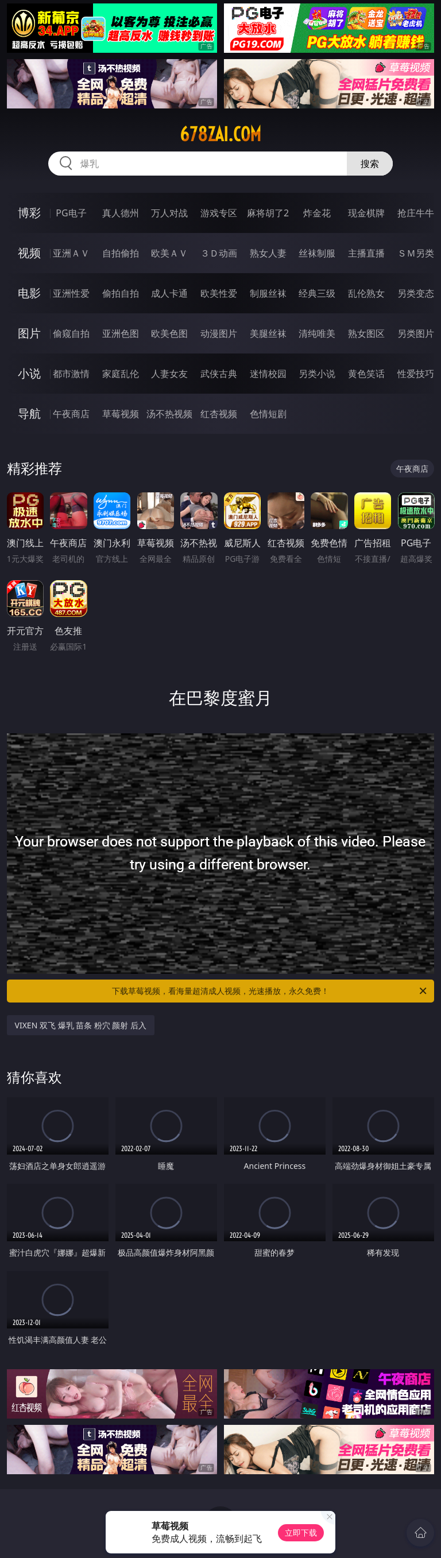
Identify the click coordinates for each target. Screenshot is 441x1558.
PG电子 (71, 213)
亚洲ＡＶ (71, 253)
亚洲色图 (120, 333)
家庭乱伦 (120, 373)
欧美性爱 (218, 293)
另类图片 (415, 333)
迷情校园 (268, 373)
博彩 (29, 212)
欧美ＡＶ (169, 253)
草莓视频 (120, 413)
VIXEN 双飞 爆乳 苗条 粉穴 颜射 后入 (81, 1025)
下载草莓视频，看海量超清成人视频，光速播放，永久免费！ (270, 991)
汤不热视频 (169, 413)
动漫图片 (218, 333)
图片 (29, 333)
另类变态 (415, 293)
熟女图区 (366, 333)
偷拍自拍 (120, 293)
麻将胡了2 (268, 213)
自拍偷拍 (120, 253)
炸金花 (317, 213)
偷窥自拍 (71, 333)
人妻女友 (169, 373)
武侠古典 (218, 373)
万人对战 (169, 213)
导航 (29, 413)
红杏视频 (218, 413)
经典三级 (317, 293)
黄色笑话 (366, 373)
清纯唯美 (317, 333)
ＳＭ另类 (415, 253)
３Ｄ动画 (218, 253)
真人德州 (120, 213)
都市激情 (71, 373)
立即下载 (301, 1532)
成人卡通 (169, 293)
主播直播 (366, 253)
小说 (29, 373)
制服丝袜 (268, 293)
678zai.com (220, 134)
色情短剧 (268, 413)
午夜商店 (71, 413)
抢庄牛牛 (415, 213)
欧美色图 (169, 333)
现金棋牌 (366, 213)
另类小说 (317, 373)
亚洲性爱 (71, 293)
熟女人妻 (268, 253)
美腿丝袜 (268, 333)
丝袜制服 (317, 253)
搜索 (370, 163)
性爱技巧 (415, 373)
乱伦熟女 (366, 293)
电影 (29, 293)
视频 (29, 253)
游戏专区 (218, 213)
